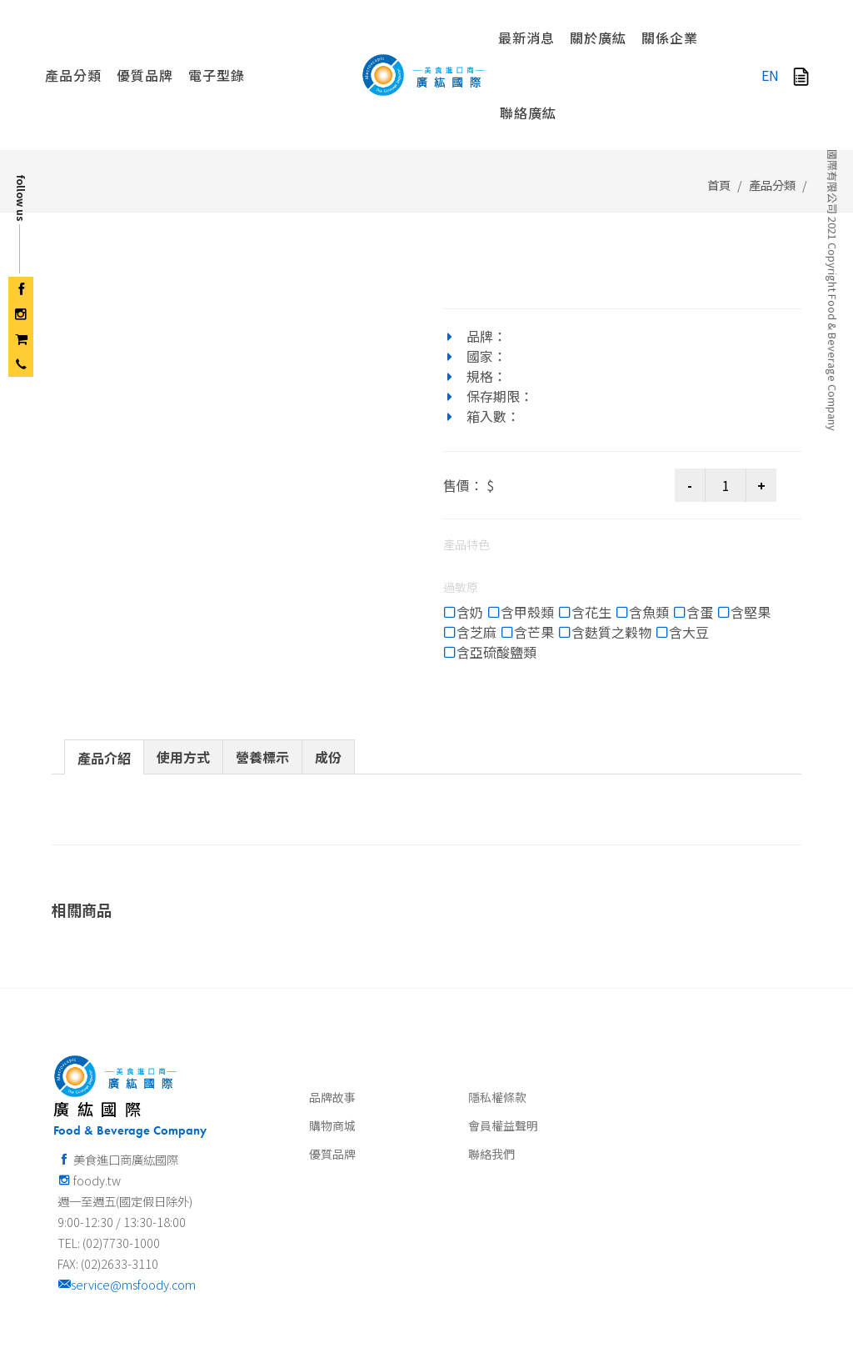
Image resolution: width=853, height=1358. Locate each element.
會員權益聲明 (503, 1034)
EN (770, 75)
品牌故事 (332, 1006)
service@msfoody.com (126, 1193)
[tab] (104, 666)
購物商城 (332, 1034)
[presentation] (104, 667)
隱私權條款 (497, 1006)
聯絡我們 (491, 1063)
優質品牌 (332, 1063)
